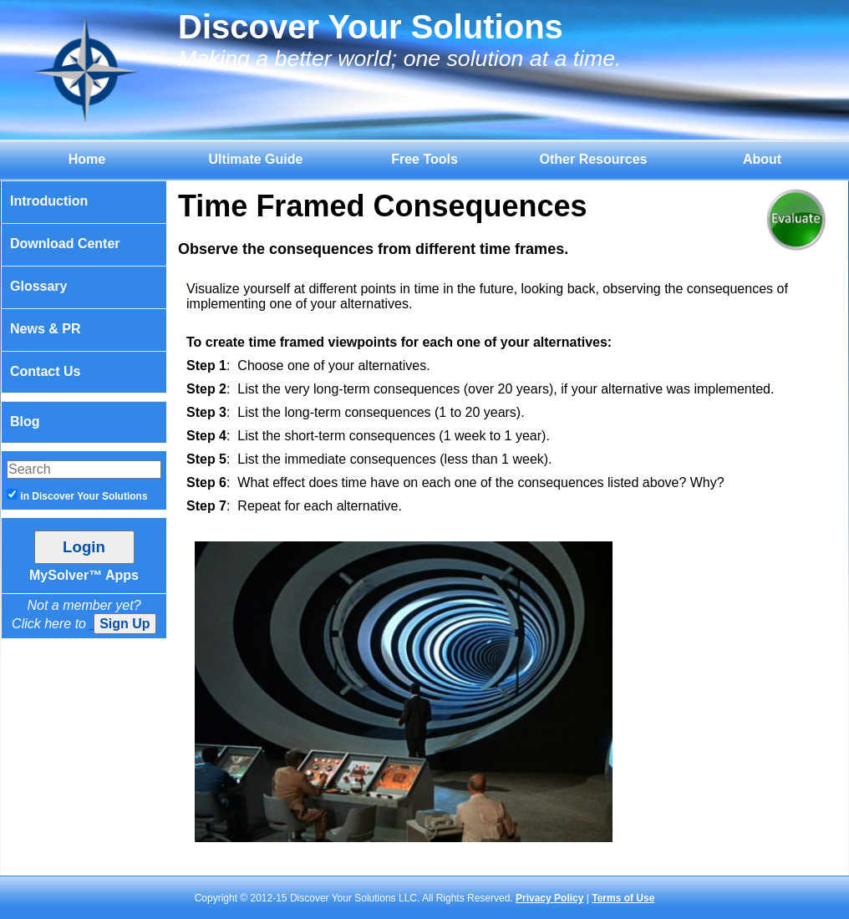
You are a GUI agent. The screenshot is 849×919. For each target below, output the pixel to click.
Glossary (38, 286)
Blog (25, 421)
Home (87, 159)
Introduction (49, 201)
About (762, 159)
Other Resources (594, 159)
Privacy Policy (549, 898)
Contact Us (45, 371)
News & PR (45, 329)
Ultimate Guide (256, 159)
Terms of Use (623, 898)
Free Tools (424, 159)
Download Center (65, 243)
